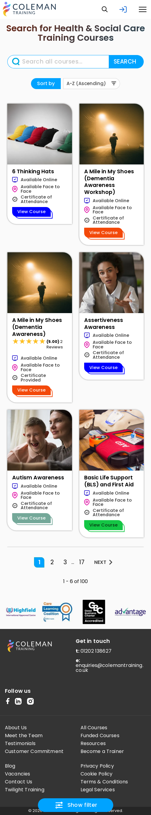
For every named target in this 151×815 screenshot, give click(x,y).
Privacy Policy (97, 766)
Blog (10, 766)
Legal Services (98, 789)
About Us (16, 727)
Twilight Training (24, 789)
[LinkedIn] (18, 702)
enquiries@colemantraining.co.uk (109, 668)
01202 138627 (96, 651)
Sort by (46, 83)
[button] (105, 9)
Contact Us (19, 781)
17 (81, 562)
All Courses (94, 727)
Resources (93, 743)
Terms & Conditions (104, 781)
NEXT (100, 562)
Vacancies (17, 774)
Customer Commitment (34, 751)
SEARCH (125, 61)
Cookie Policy (97, 774)
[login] (123, 9)
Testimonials (20, 743)
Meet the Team (24, 735)
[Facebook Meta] (8, 702)
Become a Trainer (102, 751)
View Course (31, 212)
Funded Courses (100, 735)
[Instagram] (30, 702)
